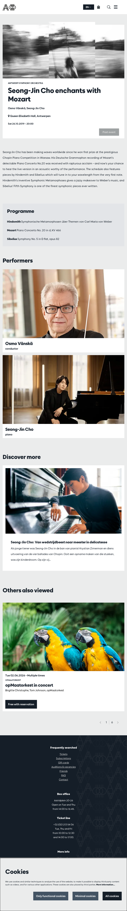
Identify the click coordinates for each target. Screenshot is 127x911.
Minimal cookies (85, 896)
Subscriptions (63, 758)
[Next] (118, 722)
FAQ (63, 775)
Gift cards (63, 762)
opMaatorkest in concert (29, 685)
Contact (63, 779)
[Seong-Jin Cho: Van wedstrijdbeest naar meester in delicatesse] (63, 501)
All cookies (112, 896)
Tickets (63, 754)
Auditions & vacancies (63, 766)
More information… (105, 884)
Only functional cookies (50, 896)
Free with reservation (21, 704)
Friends (64, 771)
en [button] (88, 7)
